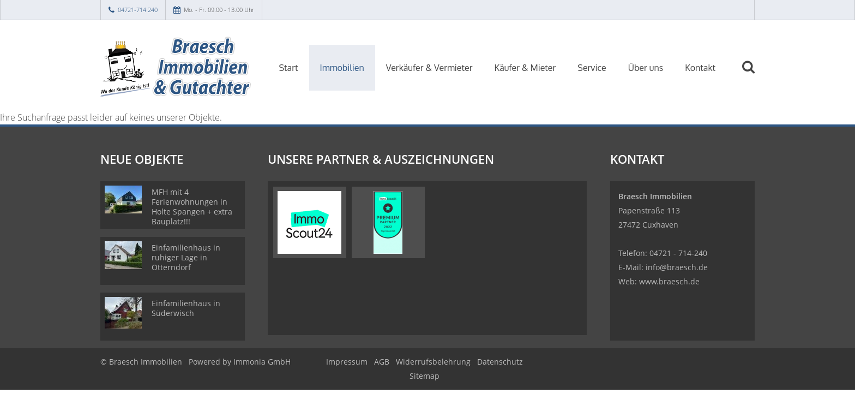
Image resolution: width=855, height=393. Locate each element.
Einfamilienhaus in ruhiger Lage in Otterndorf (186, 257)
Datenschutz (500, 361)
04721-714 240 (138, 9)
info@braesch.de (677, 267)
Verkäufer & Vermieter (429, 67)
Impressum (347, 361)
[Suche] (753, 75)
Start (288, 67)
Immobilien (342, 67)
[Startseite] (176, 66)
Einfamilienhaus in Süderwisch (186, 308)
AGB (381, 361)
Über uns (646, 67)
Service (591, 67)
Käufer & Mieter (525, 67)
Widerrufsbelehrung (433, 361)
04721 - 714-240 (678, 253)
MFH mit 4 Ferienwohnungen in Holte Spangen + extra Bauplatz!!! (192, 207)
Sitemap (424, 376)
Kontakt (700, 67)
